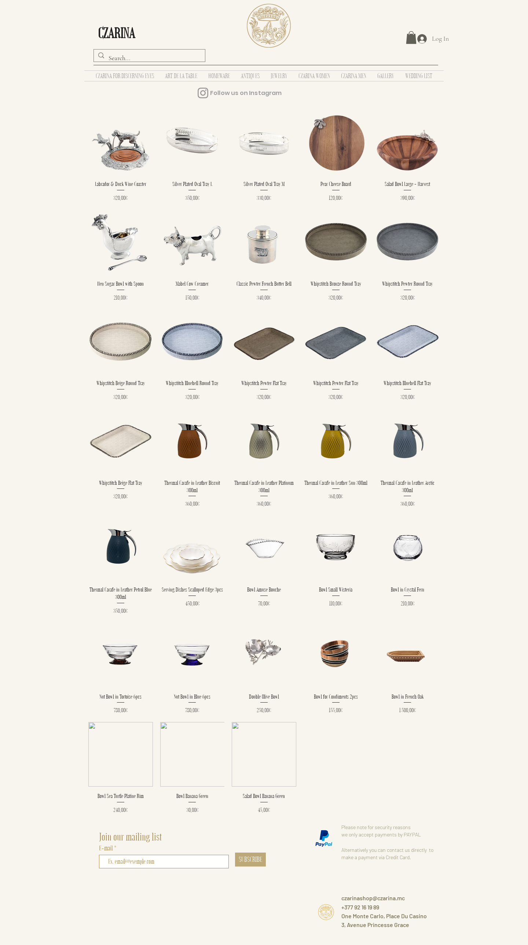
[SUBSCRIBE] (250, 860)
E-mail (106, 848)
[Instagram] (203, 93)
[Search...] (149, 58)
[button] (411, 37)
